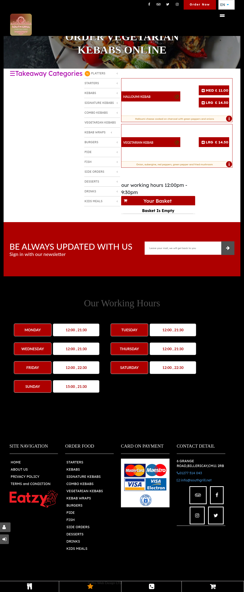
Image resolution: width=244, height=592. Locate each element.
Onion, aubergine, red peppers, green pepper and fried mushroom (183, 164)
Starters (92, 83)
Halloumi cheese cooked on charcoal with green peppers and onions (182, 119)
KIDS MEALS (76, 548)
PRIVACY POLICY (25, 476)
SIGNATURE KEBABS (83, 476)
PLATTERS (95, 74)
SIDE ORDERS (78, 527)
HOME (16, 462)
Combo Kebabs (96, 112)
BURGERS (74, 505)
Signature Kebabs (99, 103)
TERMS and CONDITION (31, 484)
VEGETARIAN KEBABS (84, 491)
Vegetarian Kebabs (100, 122)
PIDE (70, 512)
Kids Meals (93, 201)
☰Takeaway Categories (46, 73)
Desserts (92, 181)
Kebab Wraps (95, 132)
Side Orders (94, 171)
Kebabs (90, 93)
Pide (88, 152)
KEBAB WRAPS (78, 498)
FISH (70, 520)
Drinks (90, 191)
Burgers (91, 142)
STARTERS (74, 462)
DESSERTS (74, 534)
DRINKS (73, 541)
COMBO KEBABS (79, 484)
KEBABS (73, 469)
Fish (88, 162)
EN (224, 5)
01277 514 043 (189, 473)
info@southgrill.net (194, 480)
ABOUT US (19, 469)
